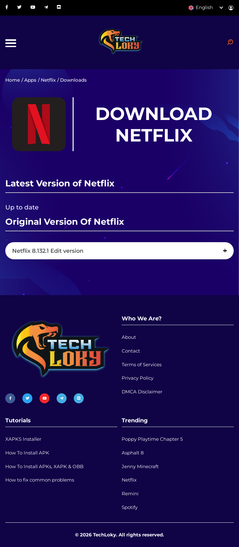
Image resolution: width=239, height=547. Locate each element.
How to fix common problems (39, 480)
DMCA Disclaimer (142, 392)
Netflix (48, 80)
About (129, 337)
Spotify (130, 507)
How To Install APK (27, 453)
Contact (131, 351)
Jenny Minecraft (140, 466)
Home (12, 80)
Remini (130, 494)
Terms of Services (142, 364)
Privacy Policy (137, 378)
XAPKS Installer (23, 439)
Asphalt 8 (133, 453)
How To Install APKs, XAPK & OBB (44, 466)
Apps (30, 80)
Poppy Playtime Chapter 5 (152, 439)
